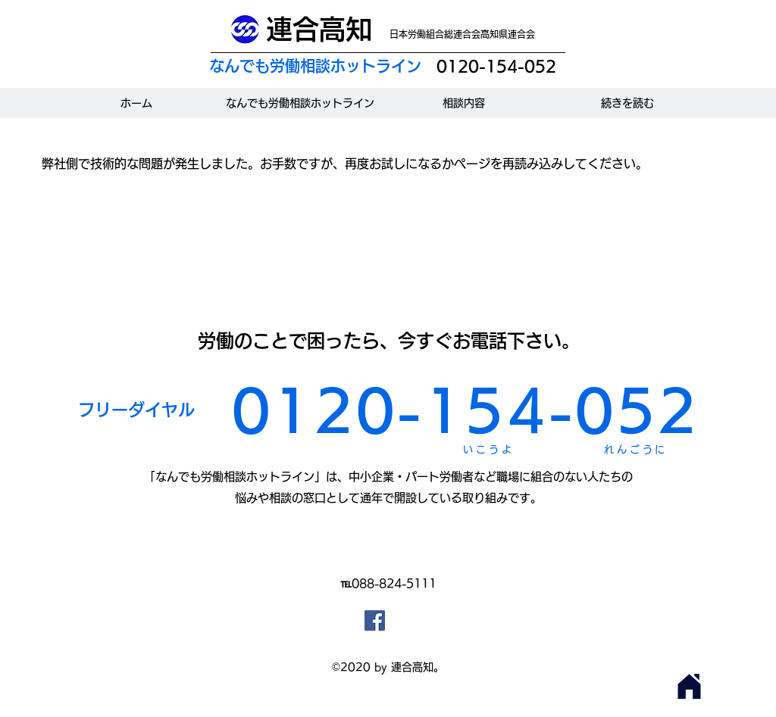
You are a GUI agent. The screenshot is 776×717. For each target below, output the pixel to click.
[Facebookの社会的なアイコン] (375, 620)
